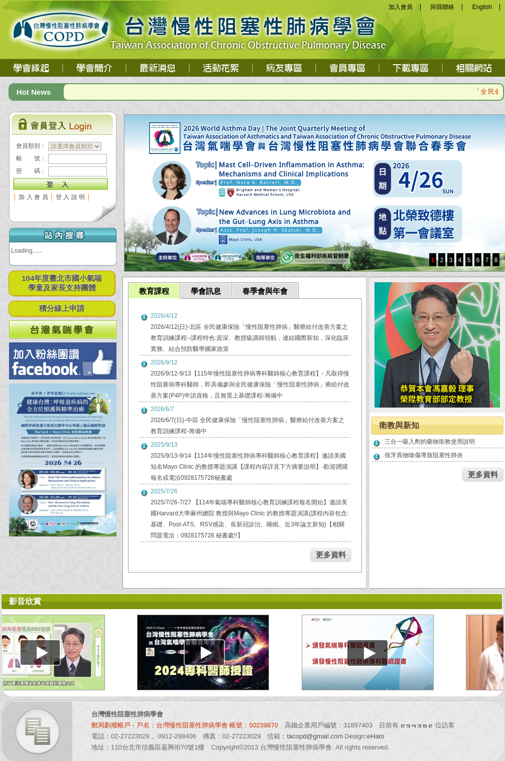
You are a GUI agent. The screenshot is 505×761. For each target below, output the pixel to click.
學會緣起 (32, 68)
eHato (376, 736)
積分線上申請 (61, 308)
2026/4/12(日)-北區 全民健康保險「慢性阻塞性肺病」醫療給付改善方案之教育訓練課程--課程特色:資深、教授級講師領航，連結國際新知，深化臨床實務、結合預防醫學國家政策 (250, 337)
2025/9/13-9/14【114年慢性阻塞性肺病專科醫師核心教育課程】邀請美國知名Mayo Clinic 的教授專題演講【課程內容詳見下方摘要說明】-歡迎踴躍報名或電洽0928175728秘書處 (249, 466)
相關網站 (473, 68)
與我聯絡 (442, 7)
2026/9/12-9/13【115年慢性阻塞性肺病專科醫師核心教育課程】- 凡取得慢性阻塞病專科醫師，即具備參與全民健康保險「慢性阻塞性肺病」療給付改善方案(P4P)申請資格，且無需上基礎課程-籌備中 (250, 384)
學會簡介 (95, 68)
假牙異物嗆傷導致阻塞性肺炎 (424, 455)
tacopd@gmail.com (315, 736)
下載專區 (411, 68)
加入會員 (401, 7)
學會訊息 (206, 291)
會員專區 (348, 68)
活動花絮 (221, 68)
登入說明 (71, 197)
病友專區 (284, 68)
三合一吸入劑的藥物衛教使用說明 (430, 441)
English (482, 7)
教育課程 (154, 291)
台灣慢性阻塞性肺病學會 (76, 27)
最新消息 (158, 68)
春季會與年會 (265, 291)
